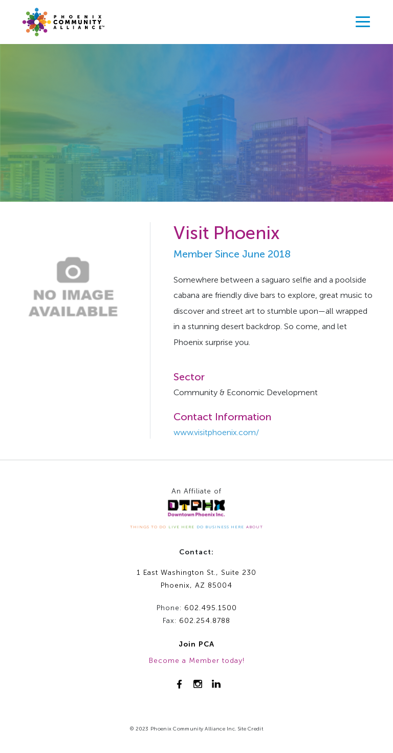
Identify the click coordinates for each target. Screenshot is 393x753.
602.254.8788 (204, 620)
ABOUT (254, 526)
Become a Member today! (197, 660)
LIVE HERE (181, 526)
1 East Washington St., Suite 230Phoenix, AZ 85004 (196, 579)
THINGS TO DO (148, 526)
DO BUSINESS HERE (220, 526)
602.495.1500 (210, 608)
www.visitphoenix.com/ (216, 432)
